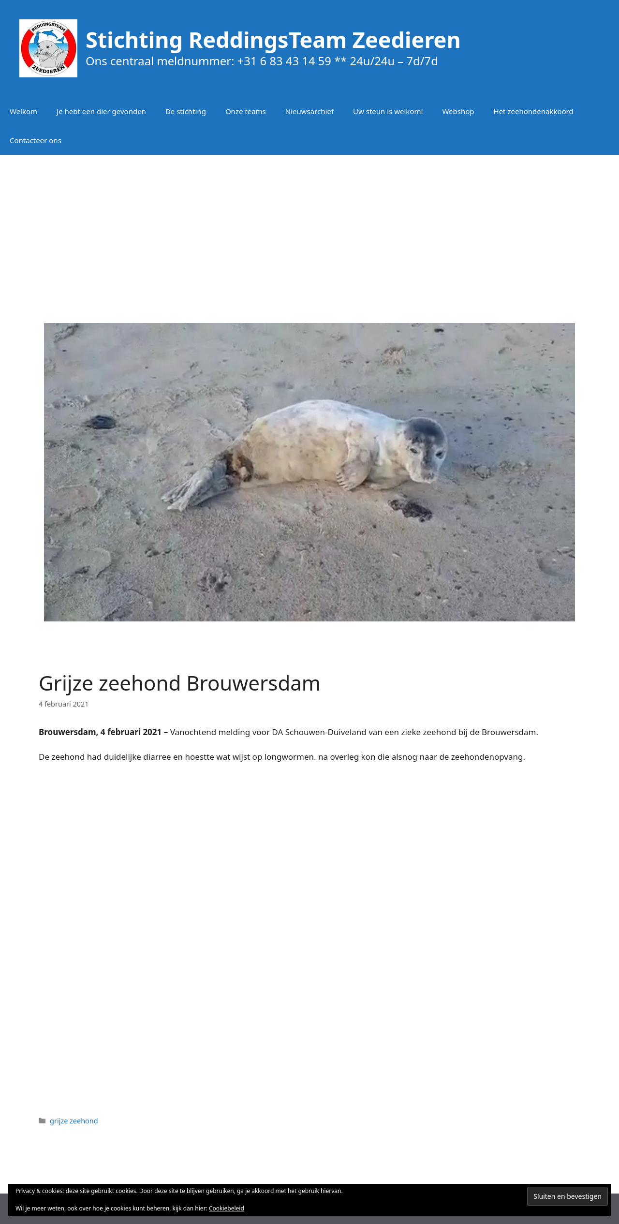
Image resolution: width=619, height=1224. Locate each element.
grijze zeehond (74, 1120)
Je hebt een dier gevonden (101, 111)
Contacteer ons (35, 140)
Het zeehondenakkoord (534, 111)
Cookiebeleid (226, 1208)
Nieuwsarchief (309, 111)
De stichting (185, 111)
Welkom (23, 111)
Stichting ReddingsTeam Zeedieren (273, 39)
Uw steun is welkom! (388, 111)
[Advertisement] (309, 232)
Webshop (458, 111)
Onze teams (245, 111)
